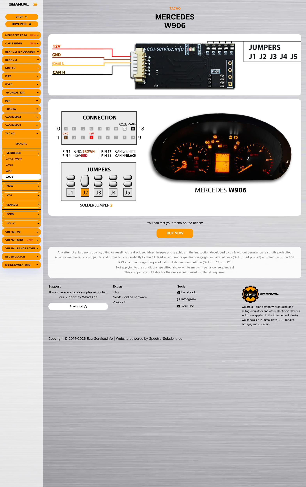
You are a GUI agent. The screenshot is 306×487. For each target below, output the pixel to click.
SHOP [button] (22, 16)
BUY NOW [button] (175, 233)
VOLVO (23, 223)
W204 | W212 (14, 159)
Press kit (119, 302)
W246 (9, 165)
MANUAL (21, 143)
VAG (23, 195)
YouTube (187, 306)
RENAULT (22, 204)
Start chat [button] (78, 306)
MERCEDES (22, 152)
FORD (23, 214)
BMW (22, 186)
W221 (9, 170)
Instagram (188, 299)
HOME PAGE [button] (21, 24)
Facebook (188, 292)
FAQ (116, 292)
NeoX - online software (130, 297)
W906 (9, 176)
